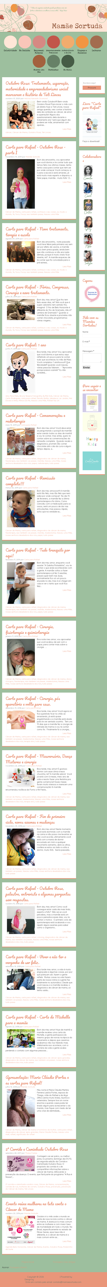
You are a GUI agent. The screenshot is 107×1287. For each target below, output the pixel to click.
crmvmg (40, 937)
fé (13, 214)
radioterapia (43, 463)
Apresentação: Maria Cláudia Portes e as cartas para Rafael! (37, 1080)
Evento (46, 1247)
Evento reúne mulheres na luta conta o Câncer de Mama (36, 1206)
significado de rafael (25, 1134)
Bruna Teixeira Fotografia (31, 396)
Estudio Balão (43, 398)
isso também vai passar (26, 461)
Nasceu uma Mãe (51, 214)
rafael (12, 1134)
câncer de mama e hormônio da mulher (38, 1130)
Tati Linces (46, 132)
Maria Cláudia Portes (48, 1132)
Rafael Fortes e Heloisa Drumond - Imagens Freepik (58, 1279)
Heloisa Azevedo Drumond (36, 98)
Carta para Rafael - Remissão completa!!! (30, 480)
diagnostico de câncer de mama (51, 458)
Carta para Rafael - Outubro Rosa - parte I (35, 150)
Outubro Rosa (34, 132)
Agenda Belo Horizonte (16, 1247)
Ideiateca (54, 398)
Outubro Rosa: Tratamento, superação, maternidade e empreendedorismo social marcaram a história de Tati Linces (37, 89)
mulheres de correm (28, 1187)
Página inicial (28, 1262)
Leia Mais (67, 129)
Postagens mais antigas (64, 1262)
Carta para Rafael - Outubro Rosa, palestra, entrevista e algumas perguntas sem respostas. (38, 894)
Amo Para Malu (12, 396)
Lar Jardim (63, 398)
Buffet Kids (47, 396)
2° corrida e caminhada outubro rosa (22, 1184)
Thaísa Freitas (31, 1153)
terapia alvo (29, 741)
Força (23, 214)
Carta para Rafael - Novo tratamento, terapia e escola (37, 231)
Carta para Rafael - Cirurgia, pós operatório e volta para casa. (33, 701)
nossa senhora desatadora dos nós (21, 535)
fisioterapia (10, 461)
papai (34, 463)
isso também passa (35, 214)
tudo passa (54, 463)
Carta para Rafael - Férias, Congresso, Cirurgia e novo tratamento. (37, 289)
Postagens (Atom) (18, 1267)
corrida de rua (12, 1187)
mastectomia (50, 533)
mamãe (40, 461)
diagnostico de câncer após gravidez (53, 1058)
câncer (9, 132)
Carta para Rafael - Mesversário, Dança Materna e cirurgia (39, 759)
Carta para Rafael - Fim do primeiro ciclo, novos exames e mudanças (35, 819)
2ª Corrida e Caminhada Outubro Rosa (37, 1149)
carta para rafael (28, 212)
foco (17, 214)
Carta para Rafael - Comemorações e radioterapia (35, 418)
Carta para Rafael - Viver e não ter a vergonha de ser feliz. (36, 959)
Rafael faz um (53, 400)
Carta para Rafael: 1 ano (26, 344)
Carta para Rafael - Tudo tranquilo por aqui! (38, 553)
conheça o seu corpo (46, 212)
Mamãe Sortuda (33, 157)
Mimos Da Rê (24, 400)
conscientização (62, 1184)
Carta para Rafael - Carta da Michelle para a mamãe (38, 1020)
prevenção (55, 1187)
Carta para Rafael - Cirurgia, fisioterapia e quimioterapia (30, 629)
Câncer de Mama (20, 132)
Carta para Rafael (31, 239)
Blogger (76, 1277)
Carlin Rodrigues (13, 398)
